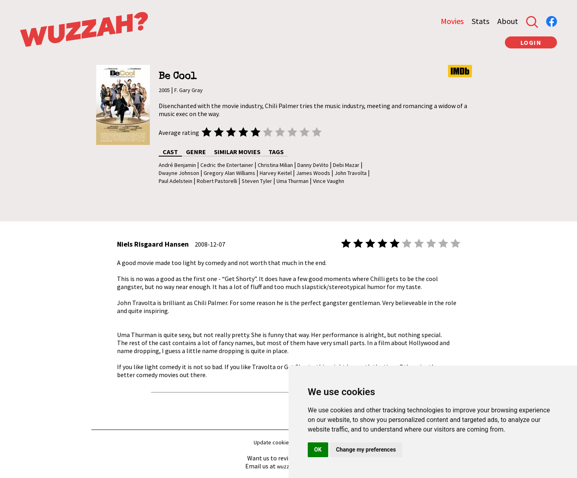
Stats (480, 21)
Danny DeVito (313, 165)
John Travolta (351, 173)
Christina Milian (275, 165)
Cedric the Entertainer (226, 165)
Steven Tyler (257, 181)
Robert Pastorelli (217, 181)
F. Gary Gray (188, 90)
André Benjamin (177, 165)
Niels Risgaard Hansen (153, 244)
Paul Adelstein (175, 181)
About (507, 21)
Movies (452, 21)
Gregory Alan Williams (229, 173)
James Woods (313, 173)
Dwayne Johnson (179, 173)
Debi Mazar (346, 165)
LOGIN (531, 42)
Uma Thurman (292, 181)
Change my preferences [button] (366, 449)
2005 (164, 90)
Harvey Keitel (276, 173)
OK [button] (318, 449)
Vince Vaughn (328, 181)
